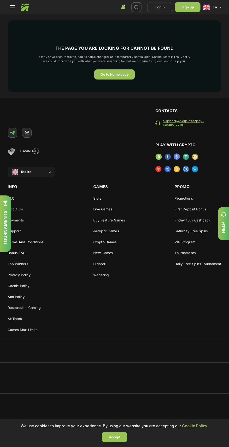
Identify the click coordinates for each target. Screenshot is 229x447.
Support (14, 231)
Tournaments (185, 253)
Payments (16, 220)
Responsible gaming (24, 308)
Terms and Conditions (26, 242)
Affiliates (15, 319)
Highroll (99, 264)
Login (160, 7)
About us (15, 209)
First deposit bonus (190, 209)
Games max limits (22, 330)
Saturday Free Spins (191, 231)
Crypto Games (105, 242)
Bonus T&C (17, 253)
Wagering (101, 275)
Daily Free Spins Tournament (198, 264)
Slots (97, 198)
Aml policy (16, 297)
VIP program (185, 242)
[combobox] (123, 7)
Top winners (18, 264)
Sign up (188, 7)
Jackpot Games (106, 231)
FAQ (11, 198)
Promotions (184, 198)
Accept (114, 437)
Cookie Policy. (195, 425)
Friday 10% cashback (192, 220)
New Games (103, 253)
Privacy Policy (19, 275)
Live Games (102, 209)
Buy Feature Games (109, 220)
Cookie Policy (19, 286)
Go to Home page (114, 74)
